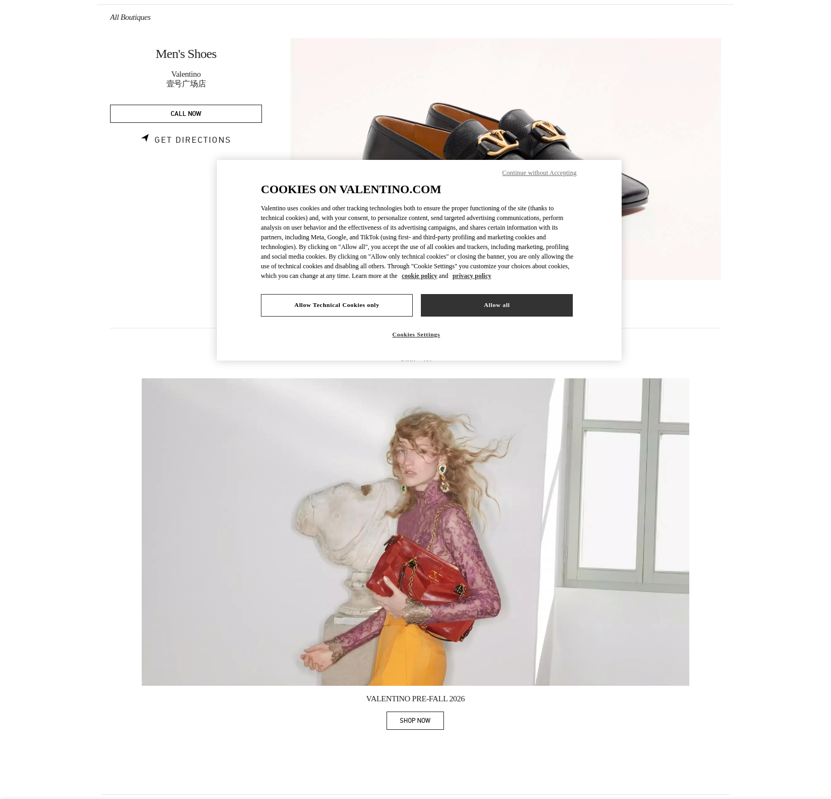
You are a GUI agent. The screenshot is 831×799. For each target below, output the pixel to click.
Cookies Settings (416, 334)
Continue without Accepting (539, 173)
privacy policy (472, 276)
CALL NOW (186, 114)
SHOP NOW (422, 722)
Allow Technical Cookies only (336, 305)
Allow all (496, 305)
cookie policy (419, 276)
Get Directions (193, 140)
